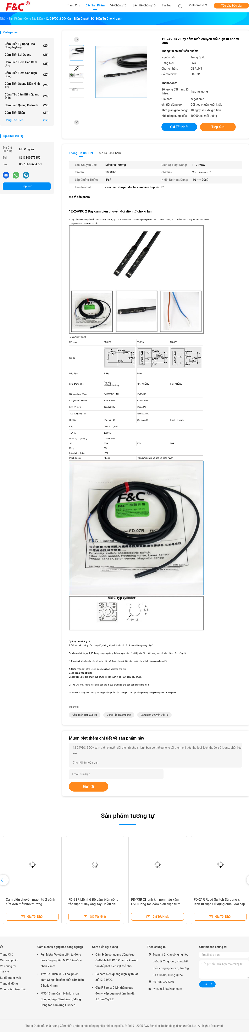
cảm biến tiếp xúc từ (84, 714)
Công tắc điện (27, 120)
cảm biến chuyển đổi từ (154, 714)
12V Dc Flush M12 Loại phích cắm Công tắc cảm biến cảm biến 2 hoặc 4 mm (62, 979)
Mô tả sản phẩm (110, 153)
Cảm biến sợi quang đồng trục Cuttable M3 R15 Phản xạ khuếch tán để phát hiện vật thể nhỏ (116, 960)
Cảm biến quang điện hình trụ (27, 85)
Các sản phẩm (9, 960)
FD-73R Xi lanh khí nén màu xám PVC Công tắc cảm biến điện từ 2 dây (155, 904)
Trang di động (9, 983)
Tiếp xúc (26, 186)
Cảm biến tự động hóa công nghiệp (60, 947)
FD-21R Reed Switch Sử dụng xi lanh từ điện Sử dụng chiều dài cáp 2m (219, 904)
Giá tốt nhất (179, 127)
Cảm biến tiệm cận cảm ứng (27, 63)
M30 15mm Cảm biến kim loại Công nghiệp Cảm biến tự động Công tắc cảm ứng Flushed (61, 999)
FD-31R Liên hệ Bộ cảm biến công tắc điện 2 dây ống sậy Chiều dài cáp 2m (93, 904)
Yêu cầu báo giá (231, 5)
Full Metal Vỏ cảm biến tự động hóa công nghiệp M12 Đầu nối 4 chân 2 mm (61, 960)
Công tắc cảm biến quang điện (27, 96)
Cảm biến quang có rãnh (27, 105)
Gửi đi (88, 786)
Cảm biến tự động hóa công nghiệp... (27, 45)
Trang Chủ (6, 954)
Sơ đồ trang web (10, 977)
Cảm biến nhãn (27, 113)
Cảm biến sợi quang (27, 55)
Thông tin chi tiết (81, 153)
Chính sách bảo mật (13, 989)
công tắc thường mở (119, 714)
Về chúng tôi (8, 966)
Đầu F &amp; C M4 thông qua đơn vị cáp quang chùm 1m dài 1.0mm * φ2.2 (115, 993)
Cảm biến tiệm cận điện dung (27, 74)
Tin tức (4, 972)
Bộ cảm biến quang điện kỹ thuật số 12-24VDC (116, 976)
